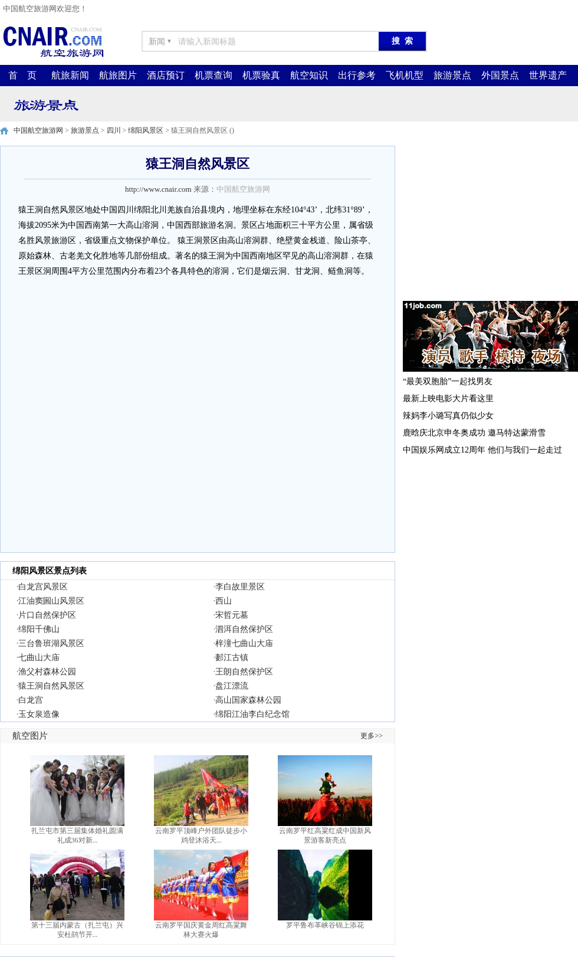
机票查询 (213, 75)
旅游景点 (452, 75)
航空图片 (30, 735)
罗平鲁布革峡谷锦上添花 (325, 925)
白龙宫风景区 (43, 586)
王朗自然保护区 (244, 671)
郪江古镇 (231, 657)
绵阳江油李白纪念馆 (252, 714)
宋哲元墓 (231, 615)
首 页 (22, 75)
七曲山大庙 (39, 657)
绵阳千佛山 (39, 629)
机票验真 (261, 75)
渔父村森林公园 (47, 671)
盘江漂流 (231, 685)
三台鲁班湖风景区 (51, 643)
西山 (223, 601)
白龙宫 (30, 700)
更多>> (371, 736)
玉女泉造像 (39, 714)
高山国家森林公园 (248, 700)
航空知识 (309, 75)
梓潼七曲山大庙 (244, 643)
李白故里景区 (240, 586)
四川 (114, 130)
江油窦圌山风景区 (51, 601)
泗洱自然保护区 (244, 629)
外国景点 (500, 75)
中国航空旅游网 (38, 130)
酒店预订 (166, 75)
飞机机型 (404, 75)
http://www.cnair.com (158, 189)
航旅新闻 (70, 75)
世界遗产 (548, 75)
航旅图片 (118, 75)
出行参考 (357, 75)
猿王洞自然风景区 (51, 685)
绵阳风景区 (145, 130)
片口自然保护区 (47, 615)
